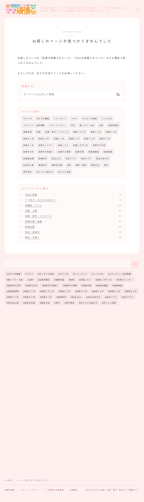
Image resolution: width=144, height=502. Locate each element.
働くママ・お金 (87, 125)
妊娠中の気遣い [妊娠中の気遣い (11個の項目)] (50, 285)
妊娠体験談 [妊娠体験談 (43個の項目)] (102, 285)
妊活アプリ (71, 158)
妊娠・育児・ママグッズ (56, 131)
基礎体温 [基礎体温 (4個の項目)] (60, 279)
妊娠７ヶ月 (89, 138)
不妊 (73, 125)
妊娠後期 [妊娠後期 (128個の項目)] (118, 285)
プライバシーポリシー (30, 490)
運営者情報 (10, 490)
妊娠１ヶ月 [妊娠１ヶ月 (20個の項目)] (30, 291)
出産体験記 (113, 125)
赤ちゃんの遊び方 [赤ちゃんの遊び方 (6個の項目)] (88, 302)
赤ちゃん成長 (64, 171)
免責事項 (73, 490)
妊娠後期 (108, 151)
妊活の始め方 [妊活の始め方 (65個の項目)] (94, 297)
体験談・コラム (73, 205)
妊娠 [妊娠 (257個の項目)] (72, 279)
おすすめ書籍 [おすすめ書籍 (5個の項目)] (14, 273)
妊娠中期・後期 (73, 221)
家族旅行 (42, 165)
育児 (106, 165)
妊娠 (38, 131)
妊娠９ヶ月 (28, 145)
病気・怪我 (81, 165)
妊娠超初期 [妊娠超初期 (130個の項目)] (13, 291)
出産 (101, 125)
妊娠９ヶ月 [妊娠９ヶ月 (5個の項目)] (46, 297)
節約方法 (95, 165)
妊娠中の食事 (64, 151)
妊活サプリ (86, 158)
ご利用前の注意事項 (55, 490)
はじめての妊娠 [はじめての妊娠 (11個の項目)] (46, 273)
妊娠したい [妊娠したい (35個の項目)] (85, 279)
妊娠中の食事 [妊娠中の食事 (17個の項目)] (70, 285)
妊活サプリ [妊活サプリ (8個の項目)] (128, 297)
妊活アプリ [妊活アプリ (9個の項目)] (111, 297)
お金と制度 (73, 194)
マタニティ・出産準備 (33, 125)
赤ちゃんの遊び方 (44, 171)
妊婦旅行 (42, 158)
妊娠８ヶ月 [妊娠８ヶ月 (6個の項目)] (30, 297)
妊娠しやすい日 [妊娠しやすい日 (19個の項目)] (104, 279)
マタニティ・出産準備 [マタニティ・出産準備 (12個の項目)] (120, 273)
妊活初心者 (28, 165)
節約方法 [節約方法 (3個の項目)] (45, 302)
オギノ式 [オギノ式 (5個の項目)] (64, 273)
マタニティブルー (57, 125)
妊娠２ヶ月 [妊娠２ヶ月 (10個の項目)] (65, 291)
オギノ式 (27, 118)
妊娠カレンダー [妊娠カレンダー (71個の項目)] (125, 279)
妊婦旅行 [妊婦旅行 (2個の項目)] (62, 297)
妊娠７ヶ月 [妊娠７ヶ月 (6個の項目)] (13, 297)
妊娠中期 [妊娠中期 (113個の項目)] (87, 285)
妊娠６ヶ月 (74, 138)
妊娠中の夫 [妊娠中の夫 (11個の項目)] (32, 285)
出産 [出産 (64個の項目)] (31, 279)
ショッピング (60, 118)
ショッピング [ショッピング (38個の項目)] (80, 273)
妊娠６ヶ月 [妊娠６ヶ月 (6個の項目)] (131, 291)
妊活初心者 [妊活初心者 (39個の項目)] (13, 302)
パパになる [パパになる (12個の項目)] (98, 273)
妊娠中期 (79, 151)
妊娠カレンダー (45, 145)
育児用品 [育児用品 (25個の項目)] (70, 302)
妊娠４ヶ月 (43, 138)
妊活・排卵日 (73, 232)
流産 (69, 165)
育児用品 (27, 171)
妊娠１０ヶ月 (79, 131)
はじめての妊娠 (89, 118)
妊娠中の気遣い (45, 151)
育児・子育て (73, 237)
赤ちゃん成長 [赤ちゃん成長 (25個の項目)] (109, 302)
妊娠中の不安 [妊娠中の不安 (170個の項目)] (14, 285)
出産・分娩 (73, 210)
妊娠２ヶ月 (111, 131)
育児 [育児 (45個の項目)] (58, 302)
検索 (135, 264)
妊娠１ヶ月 (96, 131)
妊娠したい (63, 145)
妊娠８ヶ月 (104, 138)
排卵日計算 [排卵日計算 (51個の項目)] (30, 302)
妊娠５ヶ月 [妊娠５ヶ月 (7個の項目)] (115, 291)
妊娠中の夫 (28, 151)
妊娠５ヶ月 (59, 138)
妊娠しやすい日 (80, 145)
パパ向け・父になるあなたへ (73, 199)
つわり (74, 118)
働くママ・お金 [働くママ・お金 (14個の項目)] (15, 279)
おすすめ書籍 (42, 118)
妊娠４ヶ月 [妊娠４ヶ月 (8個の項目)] (98, 291)
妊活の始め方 (102, 158)
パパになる (107, 118)
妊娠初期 (73, 226)
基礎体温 (27, 131)
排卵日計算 (57, 165)
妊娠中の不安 (99, 145)
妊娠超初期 (28, 158)
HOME (8, 480)
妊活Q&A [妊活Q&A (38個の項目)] (77, 297)
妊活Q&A (56, 158)
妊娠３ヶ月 (28, 138)
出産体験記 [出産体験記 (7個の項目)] (44, 279)
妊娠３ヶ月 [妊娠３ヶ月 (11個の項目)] (81, 291)
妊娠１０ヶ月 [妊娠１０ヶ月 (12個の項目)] (47, 291)
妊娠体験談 (93, 151)
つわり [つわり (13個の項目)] (30, 273)
